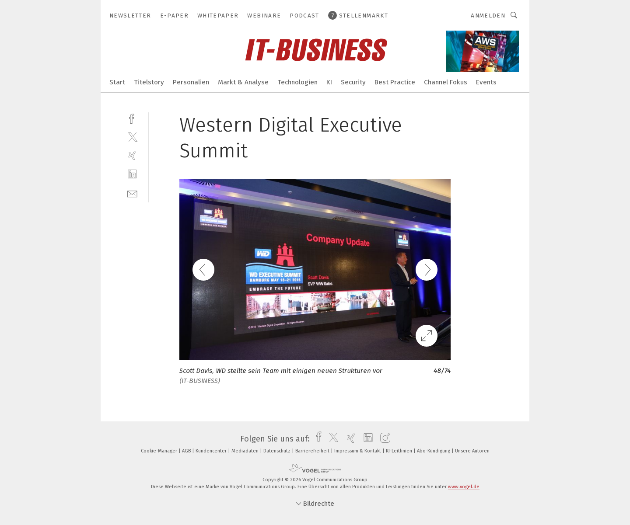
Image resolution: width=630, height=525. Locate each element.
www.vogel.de (464, 487)
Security (353, 82)
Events (486, 82)
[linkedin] (132, 174)
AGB (187, 451)
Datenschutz (277, 451)
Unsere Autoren (472, 451)
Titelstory (149, 82)
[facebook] (132, 117)
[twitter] (132, 136)
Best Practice (394, 82)
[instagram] (383, 439)
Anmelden (488, 15)
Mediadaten (245, 451)
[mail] (132, 193)
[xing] (132, 155)
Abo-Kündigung (434, 451)
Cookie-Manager (159, 451)
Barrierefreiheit (313, 451)
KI (329, 82)
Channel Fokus (445, 82)
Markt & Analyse (243, 82)
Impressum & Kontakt (358, 451)
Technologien (297, 82)
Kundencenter (212, 451)
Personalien (191, 82)
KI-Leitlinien (399, 451)
